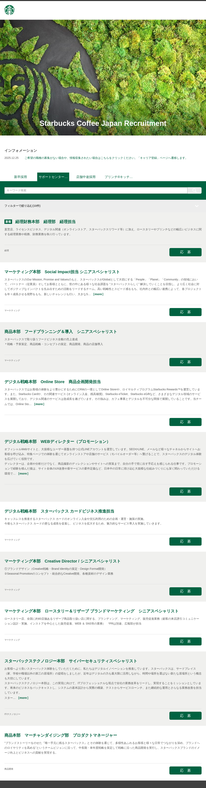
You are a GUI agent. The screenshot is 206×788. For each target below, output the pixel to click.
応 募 (185, 251)
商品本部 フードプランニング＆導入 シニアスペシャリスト (60, 331)
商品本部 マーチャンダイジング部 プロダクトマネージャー (60, 734)
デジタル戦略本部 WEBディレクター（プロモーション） (57, 441)
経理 (6, 250)
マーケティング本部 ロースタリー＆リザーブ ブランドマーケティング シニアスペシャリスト (91, 610)
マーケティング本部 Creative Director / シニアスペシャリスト (62, 560)
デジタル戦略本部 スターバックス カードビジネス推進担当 (59, 510)
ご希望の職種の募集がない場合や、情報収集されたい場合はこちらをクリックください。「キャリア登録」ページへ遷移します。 (106, 157)
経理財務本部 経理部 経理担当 (45, 221)
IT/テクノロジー (12, 713)
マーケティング (12, 309)
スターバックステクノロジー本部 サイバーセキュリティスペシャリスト (70, 660)
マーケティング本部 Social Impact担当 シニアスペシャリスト (62, 271)
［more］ (98, 293)
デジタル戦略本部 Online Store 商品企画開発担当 (52, 381)
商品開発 (8, 768)
